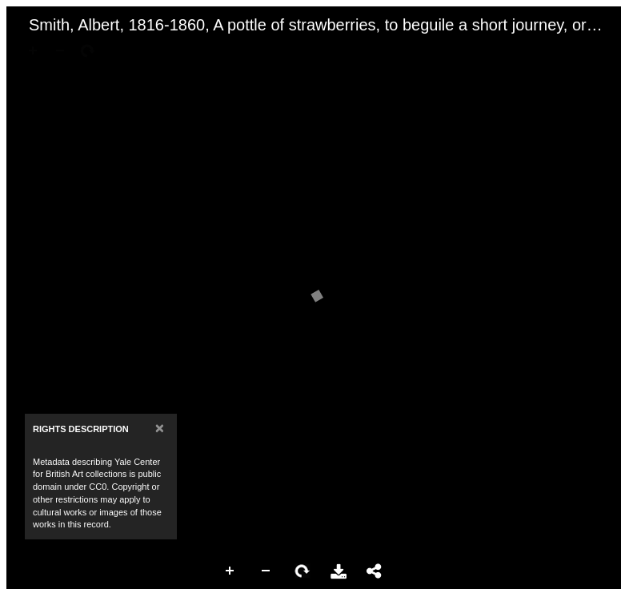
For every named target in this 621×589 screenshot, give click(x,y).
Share (375, 571)
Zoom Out (266, 571)
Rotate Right (302, 571)
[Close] (159, 428)
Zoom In (230, 571)
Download (339, 571)
